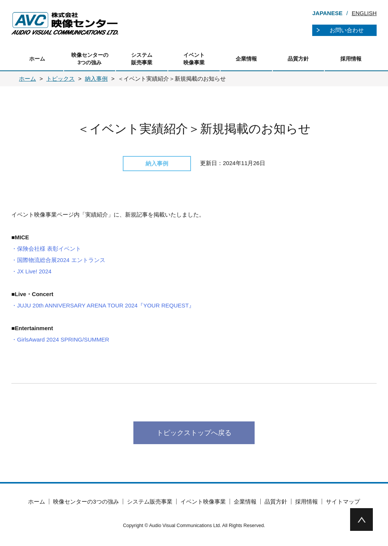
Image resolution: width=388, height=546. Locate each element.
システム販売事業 (141, 59)
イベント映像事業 (194, 59)
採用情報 (350, 59)
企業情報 (246, 59)
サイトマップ (343, 501)
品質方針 (298, 59)
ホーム (37, 59)
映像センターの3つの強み (89, 59)
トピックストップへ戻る (194, 433)
